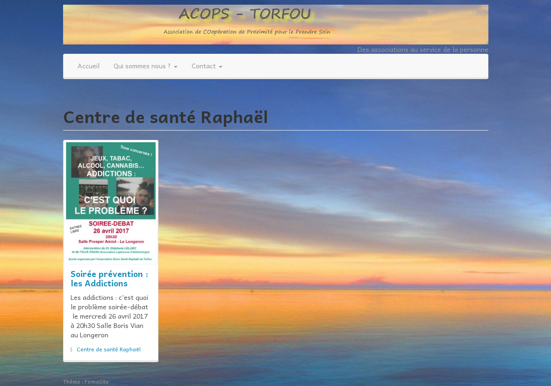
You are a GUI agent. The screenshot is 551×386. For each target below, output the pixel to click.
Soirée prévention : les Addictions (109, 278)
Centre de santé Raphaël (109, 349)
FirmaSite (97, 381)
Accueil (89, 65)
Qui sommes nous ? (146, 65)
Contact (207, 65)
